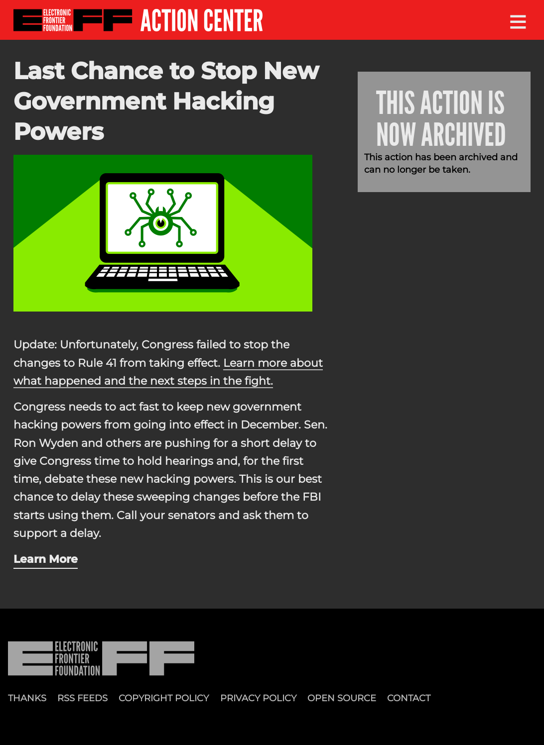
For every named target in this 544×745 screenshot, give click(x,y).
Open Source (341, 698)
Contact (408, 698)
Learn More (45, 558)
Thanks (27, 698)
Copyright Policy (164, 698)
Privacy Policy (258, 698)
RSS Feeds (82, 698)
